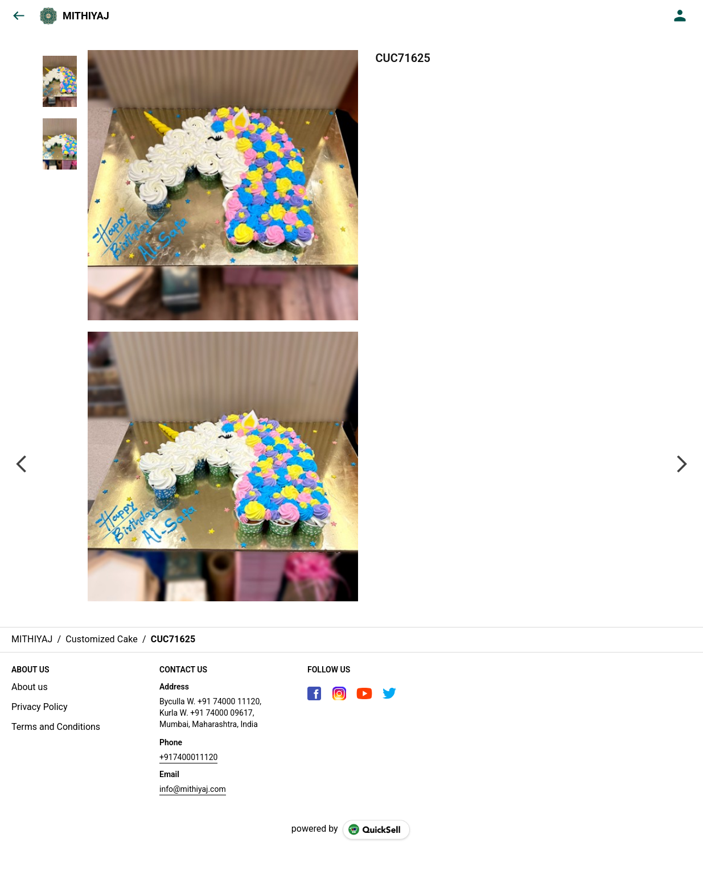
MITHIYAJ (86, 16)
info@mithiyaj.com (192, 789)
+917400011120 (188, 757)
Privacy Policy (39, 706)
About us (29, 687)
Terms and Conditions (55, 726)
